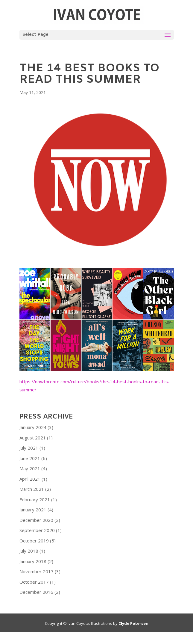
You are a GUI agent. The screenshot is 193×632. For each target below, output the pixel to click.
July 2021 (28, 448)
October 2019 (34, 541)
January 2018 (32, 561)
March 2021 (31, 489)
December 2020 (36, 520)
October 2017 (34, 582)
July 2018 (28, 551)
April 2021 (29, 479)
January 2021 (32, 510)
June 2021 (29, 458)
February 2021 (34, 499)
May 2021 (29, 468)
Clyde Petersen (133, 623)
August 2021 (32, 438)
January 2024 (32, 427)
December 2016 (36, 592)
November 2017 (36, 571)
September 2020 (37, 530)
